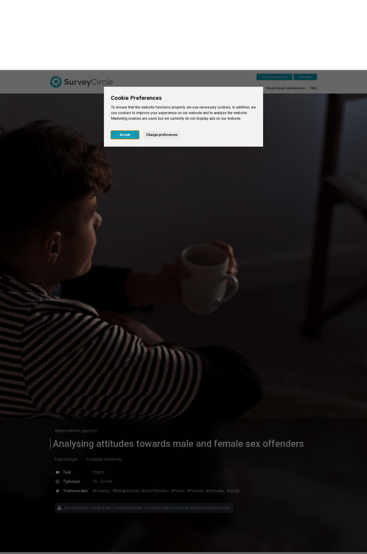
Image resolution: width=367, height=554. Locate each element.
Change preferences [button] (162, 64)
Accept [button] (125, 64)
